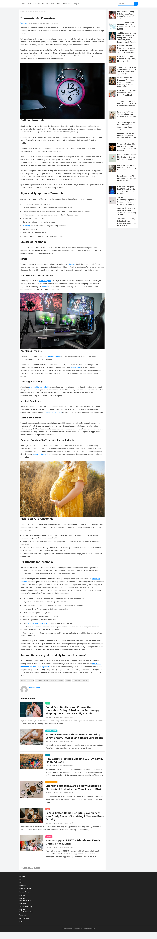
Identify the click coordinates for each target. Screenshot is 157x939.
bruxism (32, 683)
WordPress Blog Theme (81, 935)
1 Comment (54, 24)
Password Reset (25, 896)
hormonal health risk (51, 683)
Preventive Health (52, 733)
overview (68, 683)
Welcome (22, 910)
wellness (86, 683)
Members (22, 893)
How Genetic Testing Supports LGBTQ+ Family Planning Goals (70, 766)
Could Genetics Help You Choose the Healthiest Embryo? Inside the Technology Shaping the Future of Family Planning (73, 713)
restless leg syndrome (54, 413)
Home (23, 13)
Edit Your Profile (25, 907)
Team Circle (49, 720)
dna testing (40, 683)
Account (22, 883)
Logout (22, 889)
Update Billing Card (26, 919)
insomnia (61, 683)
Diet (48, 815)
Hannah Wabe (33, 24)
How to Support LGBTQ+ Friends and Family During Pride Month (74, 848)
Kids (48, 706)
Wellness (29, 13)
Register (22, 902)
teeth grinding (78, 683)
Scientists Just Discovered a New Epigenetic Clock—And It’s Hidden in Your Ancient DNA (74, 793)
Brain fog (27, 225)
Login (21, 886)
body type (25, 683)
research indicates (46, 458)
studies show (77, 369)
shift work (46, 289)
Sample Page (24, 925)
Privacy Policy (24, 899)
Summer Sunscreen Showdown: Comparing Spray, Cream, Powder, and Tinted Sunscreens (73, 741)
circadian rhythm (46, 283)
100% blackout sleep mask (38, 626)
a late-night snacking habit (40, 388)
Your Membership (25, 914)
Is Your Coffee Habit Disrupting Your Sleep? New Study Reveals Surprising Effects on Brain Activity (73, 822)
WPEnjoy (92, 935)
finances (73, 264)
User (21, 928)
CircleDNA (69, 935)
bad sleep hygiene (55, 358)
